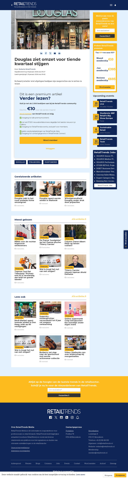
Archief (103, 463)
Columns (48, 463)
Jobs (58, 463)
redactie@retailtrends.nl (105, 446)
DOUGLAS (20, 162)
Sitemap (113, 463)
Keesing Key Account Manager (106, 181)
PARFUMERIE (51, 162)
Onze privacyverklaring (20, 448)
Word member (26, 114)
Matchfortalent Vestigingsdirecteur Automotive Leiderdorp (106, 171)
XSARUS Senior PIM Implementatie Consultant (106, 156)
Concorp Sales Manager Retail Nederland (106, 174)
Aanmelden (105, 36)
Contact (77, 463)
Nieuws (28, 463)
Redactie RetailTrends (27, 69)
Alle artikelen (79, 219)
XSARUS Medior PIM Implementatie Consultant (106, 159)
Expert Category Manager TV (106, 178)
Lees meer (80, 474)
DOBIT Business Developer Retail (106, 168)
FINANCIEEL (34, 162)
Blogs (38, 463)
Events (67, 463)
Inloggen (50, 149)
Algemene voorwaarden (20, 451)
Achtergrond (16, 463)
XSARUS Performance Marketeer (106, 162)
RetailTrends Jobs (105, 185)
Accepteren (120, 475)
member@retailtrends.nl (98, 453)
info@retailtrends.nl (105, 443)
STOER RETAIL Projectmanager (106, 165)
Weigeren (108, 475)
